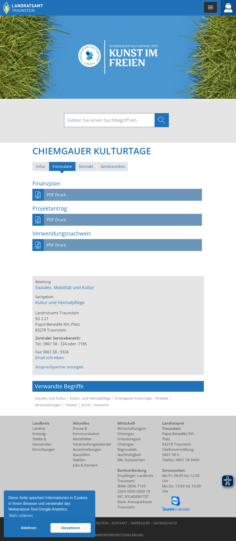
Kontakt (86, 166)
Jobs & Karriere (85, 465)
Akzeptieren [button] (70, 528)
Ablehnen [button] (28, 528)
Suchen (162, 120)
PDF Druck (56, 194)
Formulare (63, 166)
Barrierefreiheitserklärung (118, 535)
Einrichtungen (43, 449)
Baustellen (81, 454)
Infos (40, 166)
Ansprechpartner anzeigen (59, 367)
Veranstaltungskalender (92, 444)
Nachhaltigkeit (129, 454)
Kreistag (38, 433)
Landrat (38, 428)
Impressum (140, 523)
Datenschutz (165, 523)
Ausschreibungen (87, 449)
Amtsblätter (82, 438)
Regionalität (127, 449)
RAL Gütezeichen (131, 459)
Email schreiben (49, 357)
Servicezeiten (112, 166)
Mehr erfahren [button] (21, 516)
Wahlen (79, 459)
